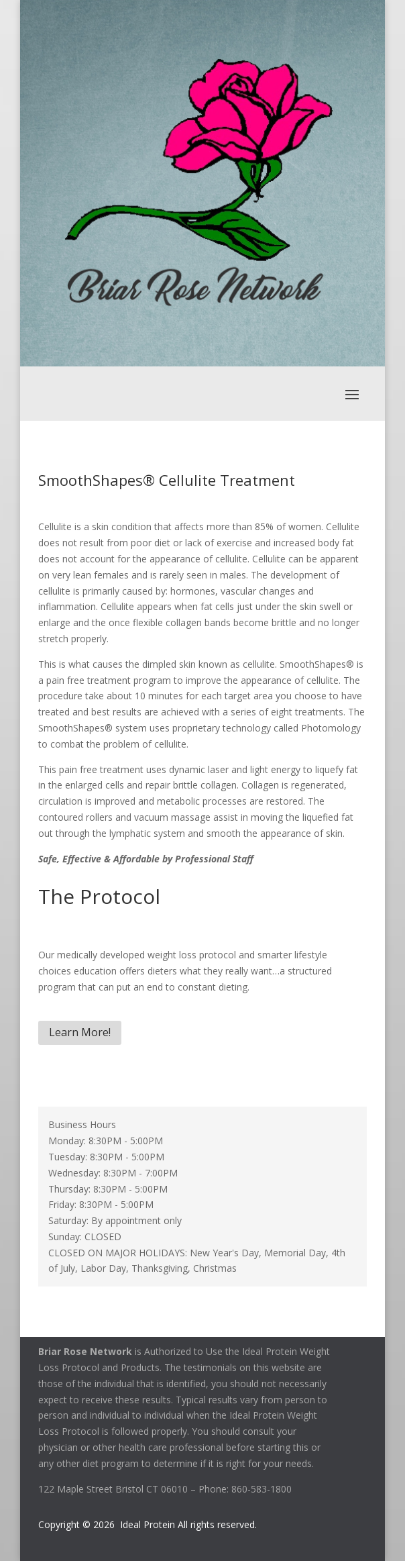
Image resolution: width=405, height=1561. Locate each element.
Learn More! (80, 1032)
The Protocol (99, 896)
